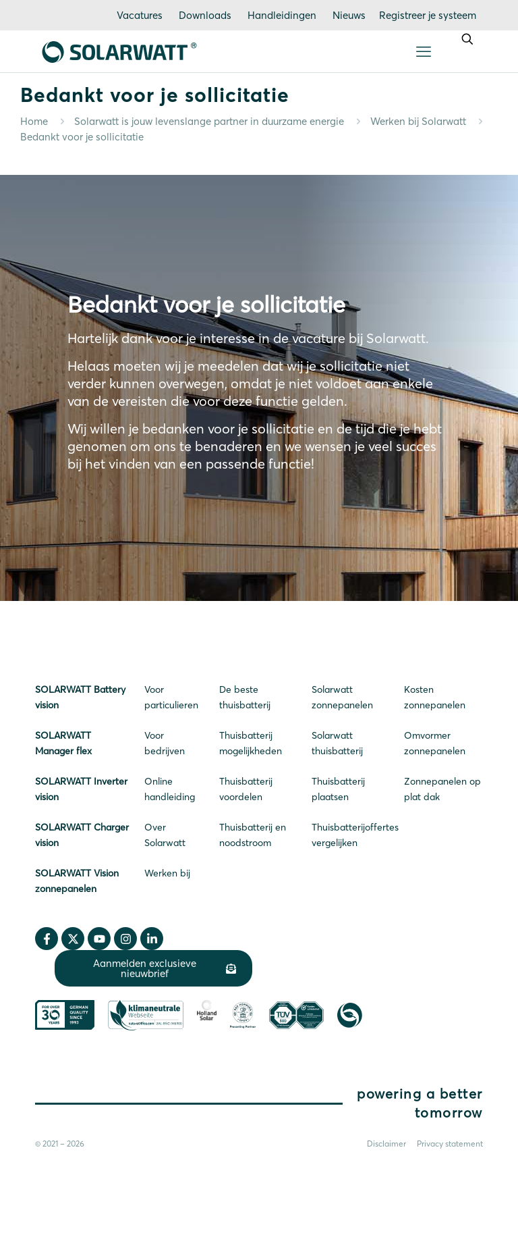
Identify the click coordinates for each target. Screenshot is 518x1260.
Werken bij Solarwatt (418, 121)
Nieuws (349, 15)
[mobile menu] (423, 51)
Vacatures (140, 15)
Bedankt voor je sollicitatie (82, 136)
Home (34, 121)
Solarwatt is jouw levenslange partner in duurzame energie (209, 121)
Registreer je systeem (427, 15)
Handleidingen (282, 15)
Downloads (205, 15)
